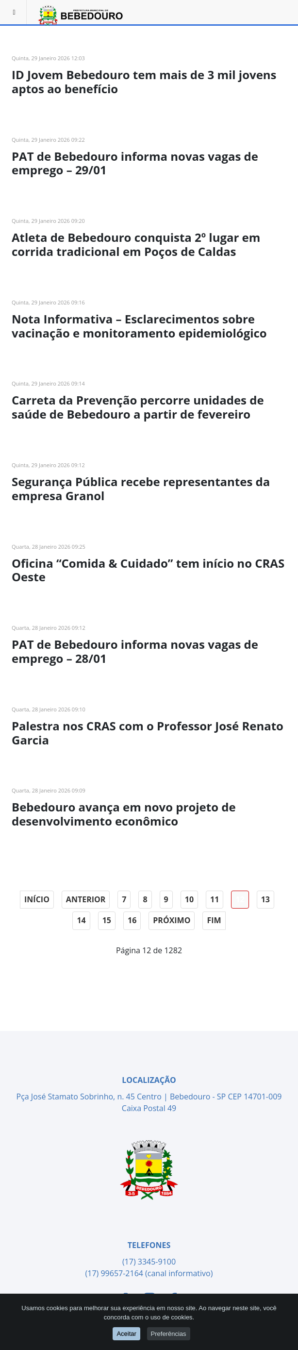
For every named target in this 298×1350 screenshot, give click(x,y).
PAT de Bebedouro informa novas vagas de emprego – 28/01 (135, 651)
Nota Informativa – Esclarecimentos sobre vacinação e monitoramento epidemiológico (139, 326)
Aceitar (126, 1333)
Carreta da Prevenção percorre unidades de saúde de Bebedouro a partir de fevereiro (138, 407)
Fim (214, 920)
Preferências (168, 1333)
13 (265, 899)
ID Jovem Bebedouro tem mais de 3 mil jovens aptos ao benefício (144, 82)
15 (106, 920)
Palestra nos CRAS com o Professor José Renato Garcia (147, 733)
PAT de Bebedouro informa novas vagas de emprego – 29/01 (135, 163)
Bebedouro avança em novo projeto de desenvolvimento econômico (124, 814)
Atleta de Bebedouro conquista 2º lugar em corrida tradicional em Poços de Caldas (136, 244)
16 (132, 920)
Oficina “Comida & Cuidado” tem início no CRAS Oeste (148, 570)
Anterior (85, 899)
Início (37, 899)
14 (81, 920)
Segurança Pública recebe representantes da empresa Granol (141, 488)
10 (189, 899)
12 (239, 899)
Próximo (171, 920)
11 (214, 899)
